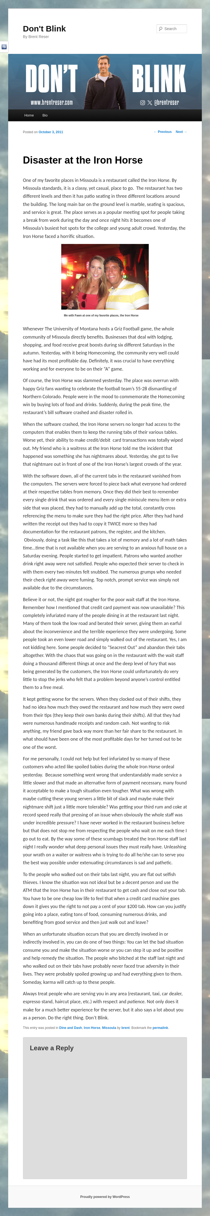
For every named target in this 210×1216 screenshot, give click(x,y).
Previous (163, 132)
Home (29, 115)
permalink (160, 1028)
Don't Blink (44, 28)
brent (125, 1028)
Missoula (109, 1028)
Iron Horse (92, 1028)
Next (181, 132)
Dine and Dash (70, 1028)
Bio (45, 115)
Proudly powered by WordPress (105, 1197)
